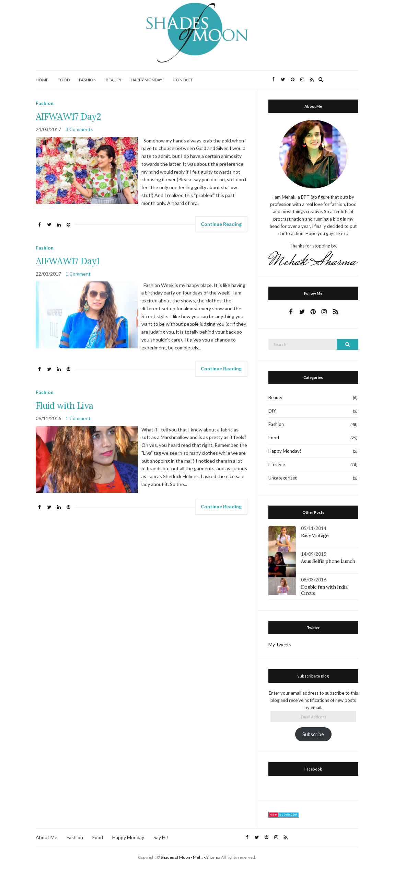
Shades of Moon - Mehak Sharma (190, 857)
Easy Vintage (315, 535)
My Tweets (279, 644)
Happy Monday (128, 837)
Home (42, 79)
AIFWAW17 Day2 (68, 116)
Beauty (113, 79)
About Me (46, 837)
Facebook (313, 769)
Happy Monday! (147, 79)
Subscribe (313, 734)
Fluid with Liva (64, 405)
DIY (272, 411)
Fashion (87, 79)
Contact (183, 79)
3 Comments (79, 129)
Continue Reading (221, 224)
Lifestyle (276, 464)
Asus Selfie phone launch (328, 561)
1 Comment (78, 274)
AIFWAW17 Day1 (68, 261)
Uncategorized (283, 478)
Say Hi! (160, 837)
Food (64, 79)
